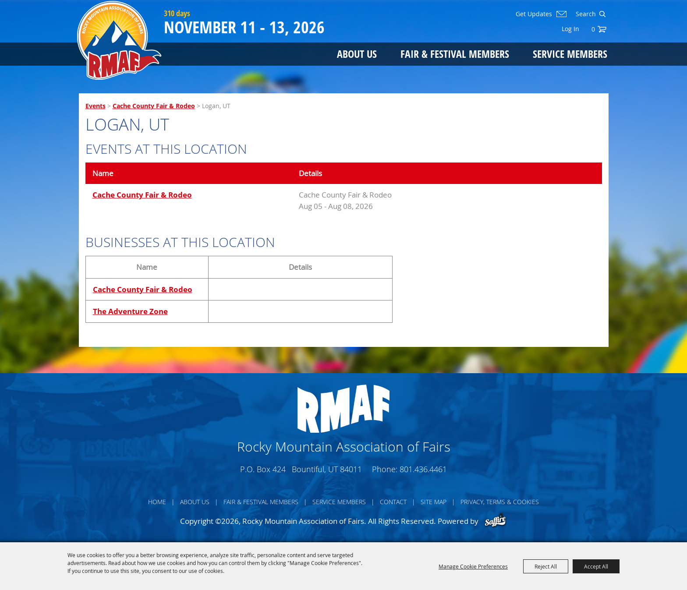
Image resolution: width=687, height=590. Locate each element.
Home (157, 502)
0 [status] (593, 29)
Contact (393, 502)
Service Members (570, 53)
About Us (357, 53)
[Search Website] (585, 14)
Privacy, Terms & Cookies (499, 502)
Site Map (433, 502)
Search (602, 14)
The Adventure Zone (130, 311)
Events (95, 106)
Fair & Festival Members (454, 53)
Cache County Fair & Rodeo (154, 106)
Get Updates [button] (534, 14)
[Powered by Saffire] (495, 521)
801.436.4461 (423, 469)
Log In (570, 29)
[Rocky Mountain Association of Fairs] (119, 40)
